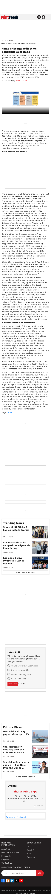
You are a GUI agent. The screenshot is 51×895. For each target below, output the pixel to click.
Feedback (6, 856)
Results (21, 684)
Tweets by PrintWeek (16, 817)
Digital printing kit (18, 670)
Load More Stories (25, 572)
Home (3, 40)
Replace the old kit (18, 678)
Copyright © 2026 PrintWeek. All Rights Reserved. (21, 890)
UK (28, 846)
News (11, 40)
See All (38, 805)
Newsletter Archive (10, 852)
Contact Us (6, 863)
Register (5, 859)
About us (5, 849)
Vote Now (12, 684)
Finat (10, 412)
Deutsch (31, 857)
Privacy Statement (27, 893)
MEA (29, 854)
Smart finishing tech (19, 674)
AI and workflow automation (23, 665)
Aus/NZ (30, 850)
